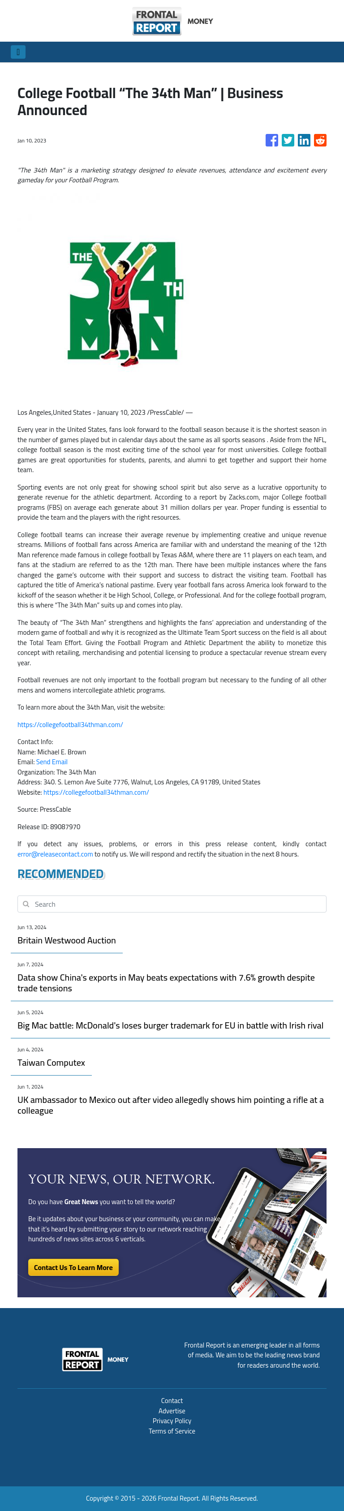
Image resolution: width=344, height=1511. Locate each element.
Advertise (172, 1410)
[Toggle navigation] (18, 52)
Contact (172, 1400)
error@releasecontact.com (55, 854)
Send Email (52, 761)
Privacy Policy (172, 1420)
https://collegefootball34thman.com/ (70, 724)
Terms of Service (172, 1431)
